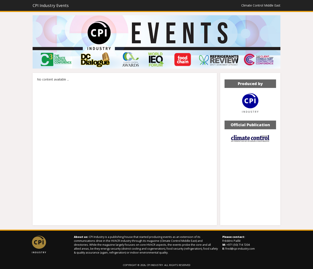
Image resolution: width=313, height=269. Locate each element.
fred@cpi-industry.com (240, 249)
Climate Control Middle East (260, 5)
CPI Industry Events (51, 5)
